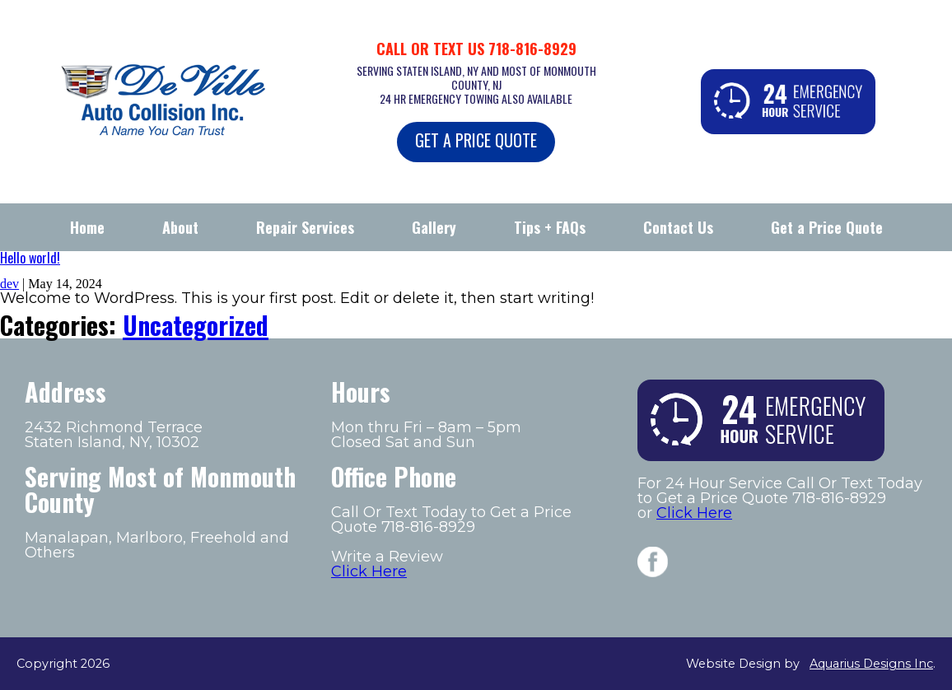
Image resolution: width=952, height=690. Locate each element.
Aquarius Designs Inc (871, 663)
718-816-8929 (532, 48)
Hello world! (30, 258)
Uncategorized (195, 324)
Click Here (369, 571)
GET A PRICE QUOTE (476, 140)
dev (9, 284)
